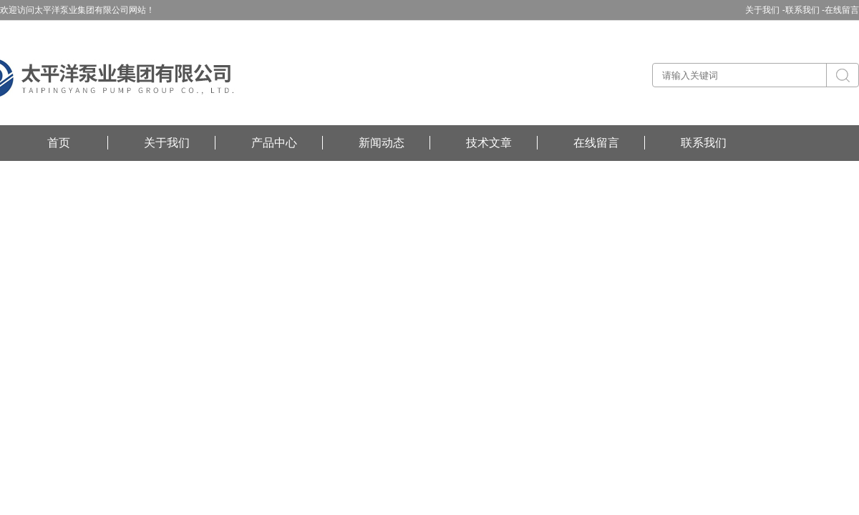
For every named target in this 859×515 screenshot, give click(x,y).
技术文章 (489, 143)
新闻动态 (381, 143)
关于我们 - (765, 10)
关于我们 (167, 143)
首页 (58, 143)
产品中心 (274, 143)
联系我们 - (805, 10)
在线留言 (842, 10)
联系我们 (704, 143)
